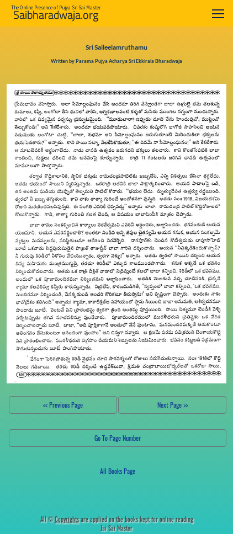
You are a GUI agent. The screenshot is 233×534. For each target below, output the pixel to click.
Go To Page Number (117, 437)
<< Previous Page (63, 404)
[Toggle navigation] (218, 13)
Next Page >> (172, 404)
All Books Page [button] (117, 471)
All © (59, 519)
